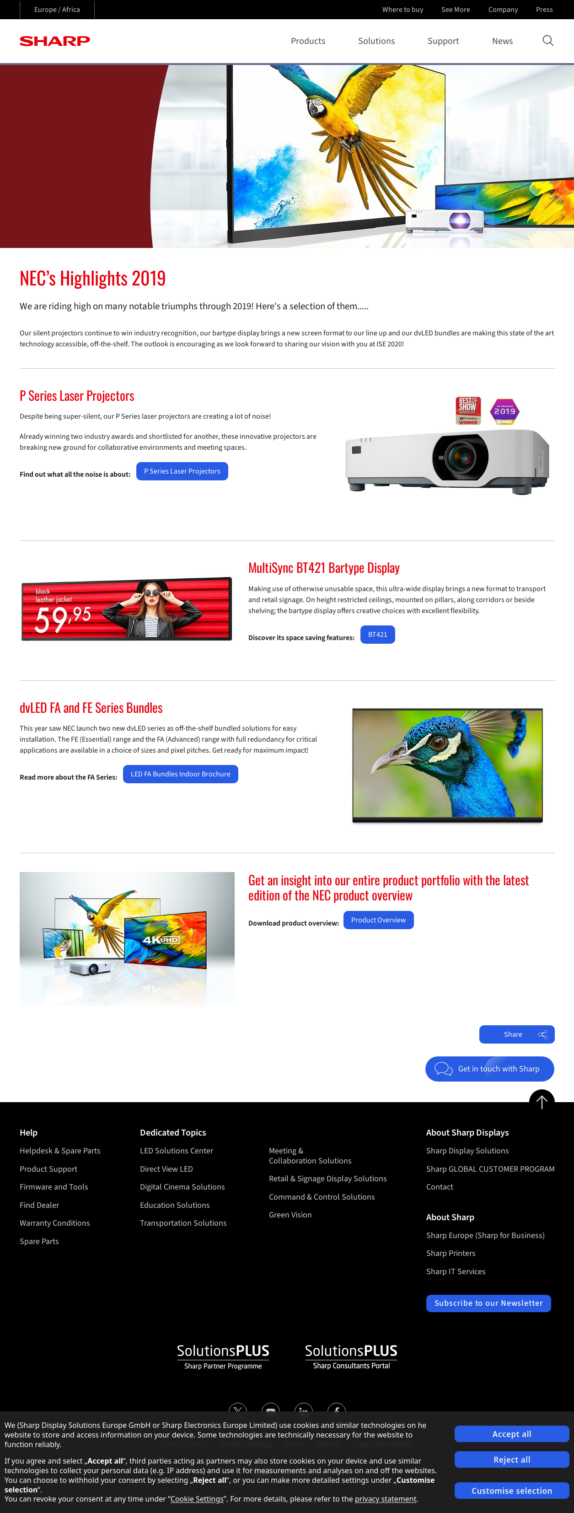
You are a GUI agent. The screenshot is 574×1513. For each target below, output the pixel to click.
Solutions (378, 41)
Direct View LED (166, 1169)
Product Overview (378, 920)
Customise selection (512, 1491)
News (502, 41)
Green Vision (290, 1215)
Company (504, 10)
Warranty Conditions (55, 1223)
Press (545, 10)
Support (445, 41)
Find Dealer (39, 1205)
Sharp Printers (451, 1253)
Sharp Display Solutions (467, 1151)
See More (456, 10)
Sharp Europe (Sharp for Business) (485, 1235)
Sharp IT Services (456, 1271)
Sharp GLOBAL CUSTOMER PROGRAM (490, 1169)
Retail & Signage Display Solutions (328, 1179)
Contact (439, 1187)
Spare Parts (39, 1241)
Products (310, 41)
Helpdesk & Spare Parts (60, 1151)
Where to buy (402, 10)
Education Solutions (175, 1205)
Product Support (48, 1169)
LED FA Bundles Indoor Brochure (181, 774)
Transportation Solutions (183, 1223)
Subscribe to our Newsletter (489, 1303)
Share (525, 1034)
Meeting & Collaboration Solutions (310, 1156)
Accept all (512, 1434)
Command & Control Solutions (322, 1197)
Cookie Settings (197, 1499)
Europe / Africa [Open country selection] (57, 10)
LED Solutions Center (176, 1151)
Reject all (512, 1459)
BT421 (377, 635)
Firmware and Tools (54, 1187)
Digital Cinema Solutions (182, 1187)
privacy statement (386, 1499)
